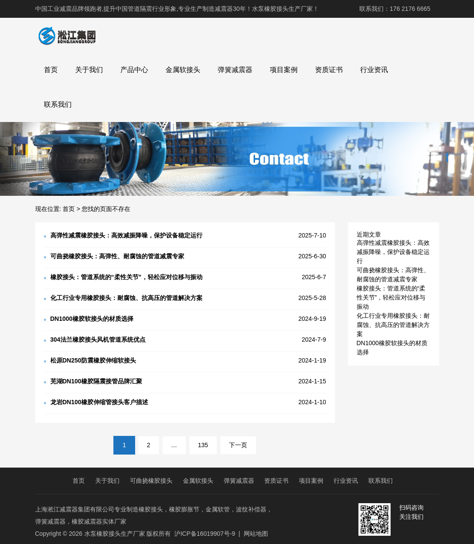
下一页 (238, 445)
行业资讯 (374, 69)
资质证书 (329, 69)
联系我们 (58, 104)
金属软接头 (183, 69)
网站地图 (256, 533)
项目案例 (284, 69)
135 (203, 445)
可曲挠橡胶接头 (151, 480)
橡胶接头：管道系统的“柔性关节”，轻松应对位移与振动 (391, 297)
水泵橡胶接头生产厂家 (114, 533)
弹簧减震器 (235, 69)
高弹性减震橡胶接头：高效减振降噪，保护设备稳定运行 (393, 251)
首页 (51, 69)
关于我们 (89, 69)
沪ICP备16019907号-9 (204, 533)
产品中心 (134, 69)
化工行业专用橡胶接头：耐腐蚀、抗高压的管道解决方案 (393, 324)
